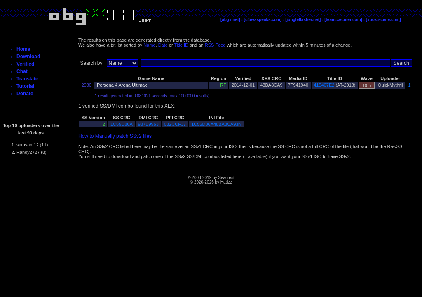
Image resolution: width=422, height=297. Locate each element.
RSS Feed (215, 44)
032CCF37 (175, 124)
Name (149, 44)
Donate (24, 94)
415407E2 (324, 84)
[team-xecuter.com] (343, 19)
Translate (27, 79)
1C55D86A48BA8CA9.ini (216, 124)
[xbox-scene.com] (383, 19)
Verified (25, 64)
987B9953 (148, 124)
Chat (22, 71)
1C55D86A (121, 124)
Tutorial (25, 86)
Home (23, 49)
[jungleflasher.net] (303, 19)
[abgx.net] (230, 19)
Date (163, 44)
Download (28, 56)
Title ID (181, 44)
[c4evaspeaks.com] (263, 19)
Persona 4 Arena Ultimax (122, 84)
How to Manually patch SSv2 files (115, 136)
